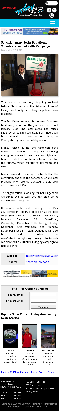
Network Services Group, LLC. (39, 406)
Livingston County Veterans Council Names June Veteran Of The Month (29, 345)
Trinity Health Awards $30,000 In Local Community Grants (48, 345)
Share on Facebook (37, 262)
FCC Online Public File (35, 382)
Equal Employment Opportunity (40, 388)
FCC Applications (33, 385)
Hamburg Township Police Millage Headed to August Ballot (10, 343)
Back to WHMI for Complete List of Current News (27, 372)
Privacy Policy (32, 391)
